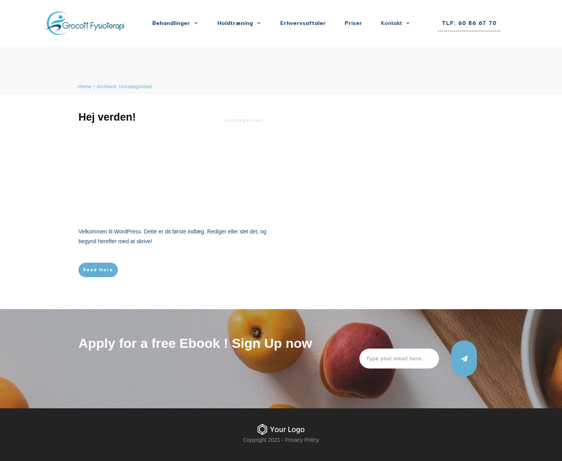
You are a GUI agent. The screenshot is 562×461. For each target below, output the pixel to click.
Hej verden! (107, 117)
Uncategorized (243, 120)
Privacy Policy (302, 440)
